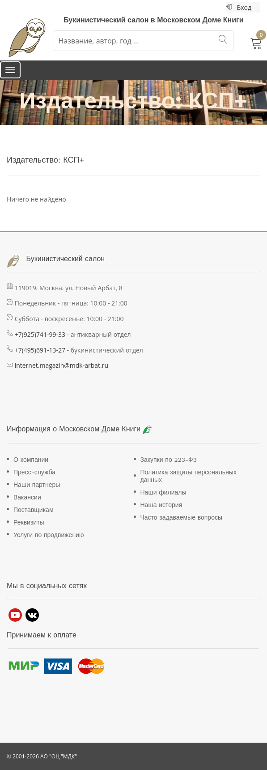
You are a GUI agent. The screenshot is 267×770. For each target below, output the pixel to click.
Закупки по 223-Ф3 (168, 459)
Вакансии (27, 497)
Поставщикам (33, 509)
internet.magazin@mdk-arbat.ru (61, 365)
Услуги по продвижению (48, 534)
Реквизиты (28, 522)
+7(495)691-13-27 (40, 350)
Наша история (161, 504)
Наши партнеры (36, 484)
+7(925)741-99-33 (40, 334)
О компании (30, 459)
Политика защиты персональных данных (188, 476)
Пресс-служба (34, 472)
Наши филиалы (163, 492)
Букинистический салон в (110, 20)
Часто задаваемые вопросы (181, 517)
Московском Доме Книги (200, 20)
